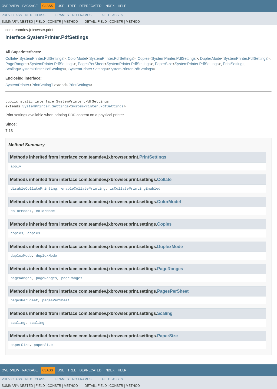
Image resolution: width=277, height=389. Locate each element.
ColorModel (77, 58)
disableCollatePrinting (34, 189)
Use (61, 6)
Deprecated (90, 6)
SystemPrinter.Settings (87, 69)
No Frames (81, 15)
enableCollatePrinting (83, 189)
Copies (144, 58)
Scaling (11, 69)
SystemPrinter (17, 85)
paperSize (20, 345)
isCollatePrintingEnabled (135, 189)
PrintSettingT (42, 85)
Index (110, 6)
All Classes (112, 15)
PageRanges (16, 64)
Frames (62, 15)
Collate (11, 58)
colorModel (21, 211)
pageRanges (21, 278)
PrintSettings (233, 64)
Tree (72, 6)
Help (122, 6)
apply (16, 166)
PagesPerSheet (91, 64)
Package (30, 6)
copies (17, 233)
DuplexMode (210, 58)
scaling (18, 323)
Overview (10, 6)
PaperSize (164, 64)
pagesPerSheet (24, 300)
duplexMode (21, 256)
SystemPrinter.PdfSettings (41, 58)
